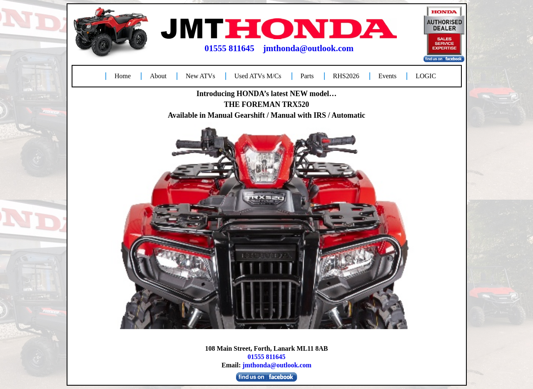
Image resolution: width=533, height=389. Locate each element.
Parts (307, 75)
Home (123, 75)
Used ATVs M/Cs (257, 75)
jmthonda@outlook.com (308, 48)
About (158, 75)
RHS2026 (346, 75)
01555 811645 (229, 48)
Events (388, 75)
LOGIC (426, 75)
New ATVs (200, 75)
